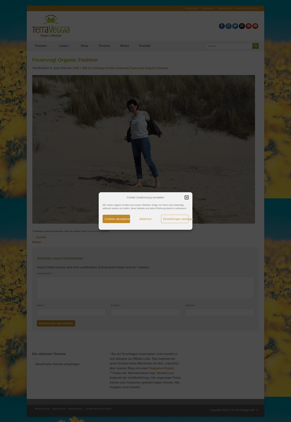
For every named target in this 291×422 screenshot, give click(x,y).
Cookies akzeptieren (117, 218)
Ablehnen (145, 218)
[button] (186, 197)
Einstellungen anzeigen (176, 218)
